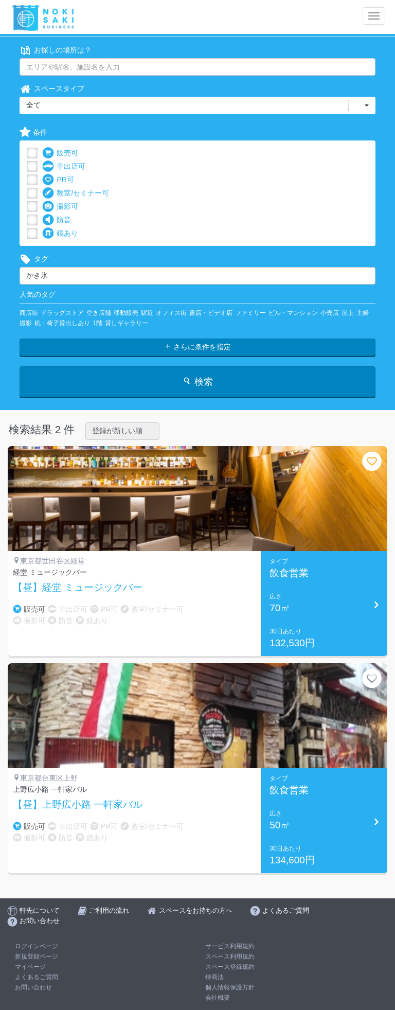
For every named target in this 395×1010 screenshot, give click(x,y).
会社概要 (217, 997)
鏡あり (60, 233)
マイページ (30, 966)
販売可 (60, 153)
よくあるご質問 (36, 977)
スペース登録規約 (230, 966)
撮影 (26, 323)
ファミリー (250, 312)
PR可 (58, 179)
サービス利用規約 (230, 946)
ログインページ (36, 946)
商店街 (29, 312)
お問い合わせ (33, 987)
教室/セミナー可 (75, 193)
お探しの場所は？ (56, 50)
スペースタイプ (52, 89)
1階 (97, 323)
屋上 (348, 312)
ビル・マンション (293, 312)
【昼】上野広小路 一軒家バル (77, 805)
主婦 (362, 312)
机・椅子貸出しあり (62, 323)
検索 (197, 381)
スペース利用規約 (230, 956)
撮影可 (60, 206)
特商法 (214, 977)
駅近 (147, 312)
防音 (56, 220)
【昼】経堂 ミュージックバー (77, 587)
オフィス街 (171, 312)
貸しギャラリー (126, 323)
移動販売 (126, 312)
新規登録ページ (36, 956)
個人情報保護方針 (230, 987)
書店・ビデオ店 (210, 312)
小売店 (329, 312)
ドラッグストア (62, 312)
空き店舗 (98, 312)
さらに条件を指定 (197, 347)
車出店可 (63, 166)
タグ (34, 259)
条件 (33, 132)
